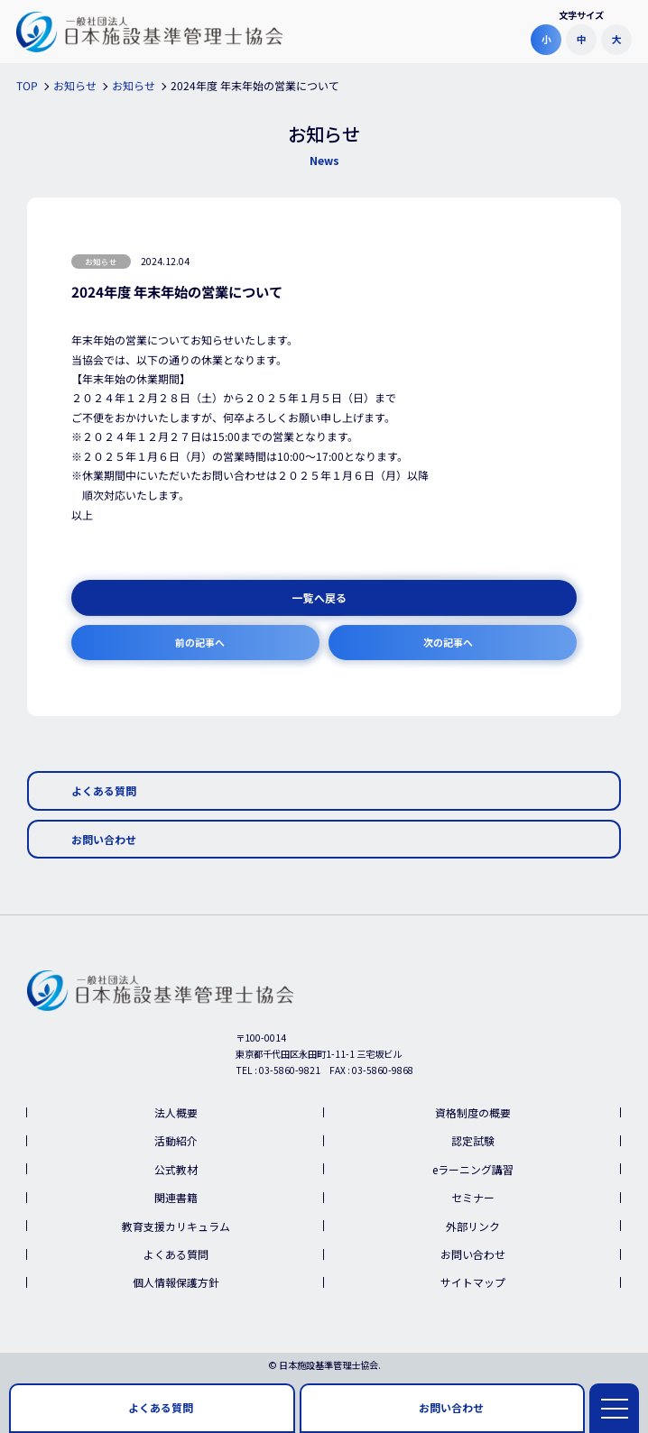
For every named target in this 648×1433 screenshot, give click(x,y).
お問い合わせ (472, 1254)
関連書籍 (176, 1197)
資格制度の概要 (473, 1112)
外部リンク (473, 1226)
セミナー (473, 1197)
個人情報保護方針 (176, 1282)
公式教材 (176, 1169)
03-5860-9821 (289, 1070)
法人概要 (176, 1112)
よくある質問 (175, 1254)
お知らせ (101, 261)
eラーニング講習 (473, 1169)
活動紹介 (176, 1140)
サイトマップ (472, 1282)
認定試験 (473, 1140)
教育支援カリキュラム (176, 1226)
